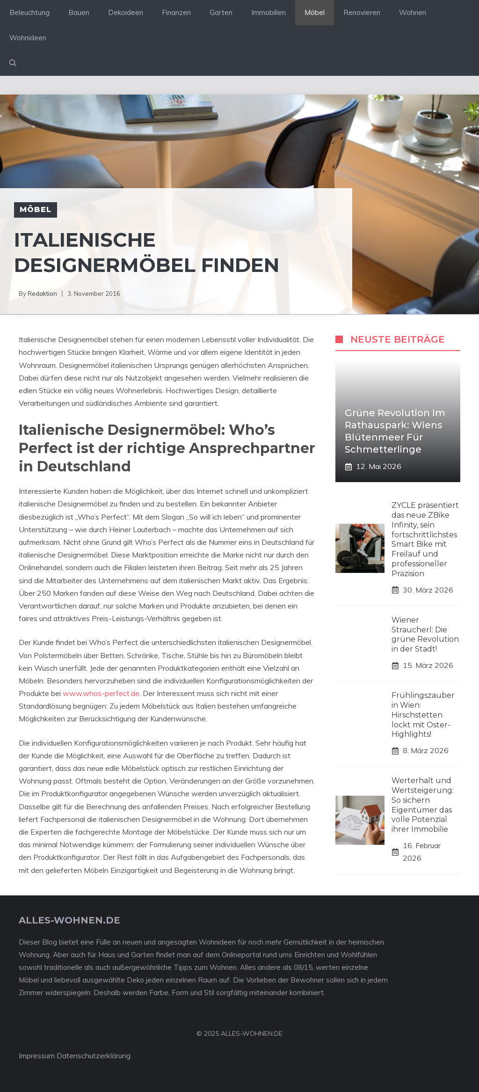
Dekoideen (125, 12)
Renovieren (361, 12)
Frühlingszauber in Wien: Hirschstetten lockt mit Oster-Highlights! (423, 715)
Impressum (37, 1055)
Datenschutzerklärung (94, 1055)
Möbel (315, 12)
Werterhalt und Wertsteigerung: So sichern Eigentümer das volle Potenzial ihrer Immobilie (423, 805)
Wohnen (412, 12)
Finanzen (176, 12)
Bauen (78, 12)
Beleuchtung (29, 12)
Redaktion (42, 293)
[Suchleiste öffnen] (13, 63)
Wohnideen (27, 37)
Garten (221, 12)
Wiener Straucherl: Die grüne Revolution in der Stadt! (425, 634)
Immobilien (268, 12)
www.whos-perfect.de (101, 693)
